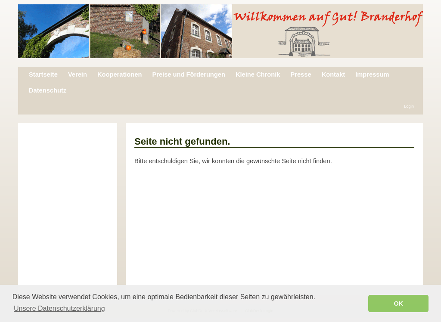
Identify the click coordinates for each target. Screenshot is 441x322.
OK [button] (398, 303)
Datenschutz (47, 90)
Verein (77, 74)
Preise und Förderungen (188, 74)
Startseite (43, 74)
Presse (300, 74)
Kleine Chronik (258, 74)
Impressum (372, 74)
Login (409, 106)
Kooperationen (119, 74)
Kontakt (333, 74)
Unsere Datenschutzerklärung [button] (59, 308)
